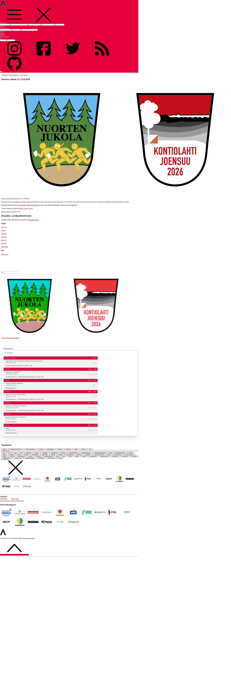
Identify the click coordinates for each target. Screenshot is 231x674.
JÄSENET (26, 454)
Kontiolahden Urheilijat (19, 202)
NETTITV (30, 456)
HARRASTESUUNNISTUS (16, 449)
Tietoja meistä (4, 37)
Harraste (2, 26)
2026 (21, 452)
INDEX (5, 449)
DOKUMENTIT (54, 452)
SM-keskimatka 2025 (48, 24)
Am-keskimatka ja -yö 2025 (19, 24)
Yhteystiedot (15, 498)
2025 (15, 452)
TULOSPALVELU (18, 458)
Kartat (2, 33)
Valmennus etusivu (6, 30)
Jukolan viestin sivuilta (25, 208)
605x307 (4, 243)
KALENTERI (45, 454)
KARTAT (53, 454)
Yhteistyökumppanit (17, 501)
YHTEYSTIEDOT (51, 458)
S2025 (64, 456)
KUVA (109, 454)
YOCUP (60, 458)
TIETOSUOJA (125, 456)
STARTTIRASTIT (93, 456)
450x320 (4, 234)
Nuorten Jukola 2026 (34, 24)
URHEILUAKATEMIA (30, 458)
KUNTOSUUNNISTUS (31, 449)
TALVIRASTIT (115, 456)
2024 (90, 449)
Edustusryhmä (16, 30)
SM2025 (84, 449)
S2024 (57, 456)
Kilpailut (3, 23)
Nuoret (2, 31)
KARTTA (61, 454)
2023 (4, 452)
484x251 (4, 240)
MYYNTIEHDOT (21, 456)
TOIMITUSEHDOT (7, 458)
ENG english (11, 40)
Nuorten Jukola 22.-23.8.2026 (17, 75)
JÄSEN (19, 454)
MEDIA (5, 456)
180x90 (3, 230)
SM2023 (76, 449)
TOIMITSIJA (134, 456)
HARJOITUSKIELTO (73, 452)
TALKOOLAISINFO (104, 456)
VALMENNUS (41, 458)
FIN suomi (3, 40)
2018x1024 (4, 247)
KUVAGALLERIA (118, 454)
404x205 (4, 237)
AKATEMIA (29, 452)
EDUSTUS (63, 452)
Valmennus (4, 28)
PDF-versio (4, 254)
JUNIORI (41, 449)
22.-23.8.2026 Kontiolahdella (10, 338)
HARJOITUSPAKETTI (86, 452)
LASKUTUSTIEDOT (129, 454)
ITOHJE (5, 454)
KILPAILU (60, 449)
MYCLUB (12, 456)
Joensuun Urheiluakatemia (29, 30)
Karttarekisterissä (33, 220)
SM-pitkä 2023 (59, 24)
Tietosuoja (3, 498)
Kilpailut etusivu (5, 24)
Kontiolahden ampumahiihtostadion (29, 205)
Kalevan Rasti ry (5, 501)
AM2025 (37, 452)
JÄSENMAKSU (35, 454)
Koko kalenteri (8, 348)
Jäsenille (2, 35)
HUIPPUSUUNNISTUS (121, 452)
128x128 (4, 227)
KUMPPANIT (88, 454)
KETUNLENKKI (50, 449)
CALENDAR (45, 452)
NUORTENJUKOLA (48, 456)
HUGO (111, 452)
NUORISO (68, 449)
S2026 (70, 456)
